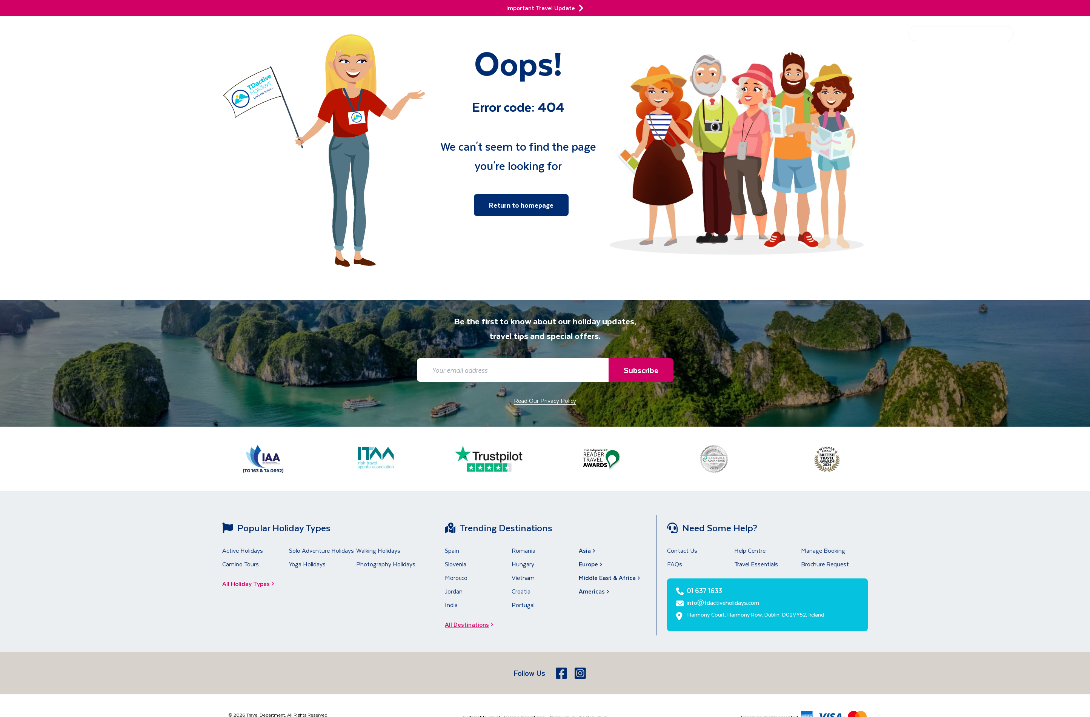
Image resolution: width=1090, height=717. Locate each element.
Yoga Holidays (307, 564)
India (451, 604)
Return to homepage (521, 205)
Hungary (523, 564)
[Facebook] (562, 673)
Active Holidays (242, 550)
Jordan (454, 591)
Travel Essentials (756, 564)
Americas (595, 591)
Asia (588, 550)
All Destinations (471, 624)
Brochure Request (825, 564)
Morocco (456, 577)
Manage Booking (823, 550)
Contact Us (682, 550)
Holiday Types (228, 33)
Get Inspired (829, 33)
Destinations (149, 33)
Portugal (523, 604)
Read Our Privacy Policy (545, 400)
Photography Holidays (385, 564)
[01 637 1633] (1053, 38)
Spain (452, 550)
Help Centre (880, 33)
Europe (591, 564)
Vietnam (523, 577)
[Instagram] (581, 673)
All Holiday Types (250, 583)
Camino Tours (240, 564)
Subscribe (640, 370)
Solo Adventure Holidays (321, 550)
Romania (523, 550)
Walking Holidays (378, 550)
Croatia (521, 591)
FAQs (674, 564)
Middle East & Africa (610, 577)
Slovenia (455, 564)
